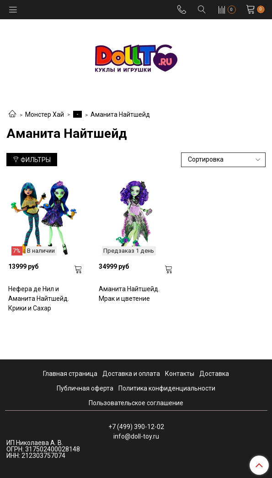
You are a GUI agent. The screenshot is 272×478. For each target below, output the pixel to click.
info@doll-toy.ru (136, 436)
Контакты (179, 373)
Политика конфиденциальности (166, 388)
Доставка (214, 373)
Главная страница (70, 373)
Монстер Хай (44, 114)
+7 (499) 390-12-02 (136, 426)
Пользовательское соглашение (136, 403)
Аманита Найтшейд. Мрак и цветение (129, 293)
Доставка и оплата (131, 373)
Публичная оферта (85, 388)
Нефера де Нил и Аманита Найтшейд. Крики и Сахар (38, 298)
